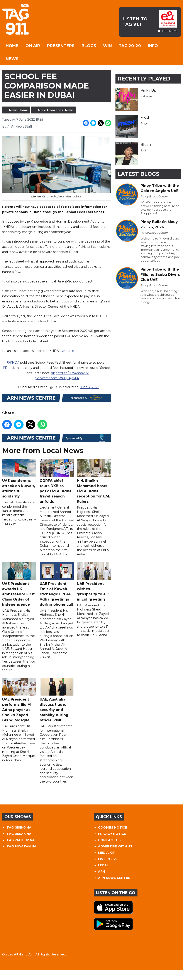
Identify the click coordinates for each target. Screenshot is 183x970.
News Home (18, 110)
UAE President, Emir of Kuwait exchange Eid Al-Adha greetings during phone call (57, 584)
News (12, 58)
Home (12, 45)
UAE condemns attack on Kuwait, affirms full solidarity (19, 478)
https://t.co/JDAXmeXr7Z (70, 373)
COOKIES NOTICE (112, 827)
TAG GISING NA (19, 827)
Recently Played (144, 78)
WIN (107, 45)
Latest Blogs (138, 174)
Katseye (146, 96)
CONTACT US (109, 840)
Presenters (61, 45)
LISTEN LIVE (108, 859)
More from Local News (56, 110)
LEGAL (103, 865)
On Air (32, 45)
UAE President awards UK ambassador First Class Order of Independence (19, 584)
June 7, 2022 (89, 387)
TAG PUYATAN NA (21, 846)
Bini (143, 150)
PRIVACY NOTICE (112, 834)
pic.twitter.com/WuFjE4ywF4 (57, 378)
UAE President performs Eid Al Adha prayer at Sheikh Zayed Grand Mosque (19, 700)
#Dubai (8, 367)
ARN (101, 871)
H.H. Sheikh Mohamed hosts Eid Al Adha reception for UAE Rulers (94, 481)
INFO (153, 45)
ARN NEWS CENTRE (114, 878)
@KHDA (13, 362)
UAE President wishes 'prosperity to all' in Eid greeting (94, 581)
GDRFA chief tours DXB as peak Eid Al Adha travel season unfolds (57, 481)
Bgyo (144, 123)
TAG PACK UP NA (21, 840)
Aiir (31, 954)
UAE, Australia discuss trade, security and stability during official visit (57, 700)
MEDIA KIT (106, 853)
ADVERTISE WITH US (115, 846)
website (68, 351)
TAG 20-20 (130, 45)
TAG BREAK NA (19, 834)
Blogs (88, 45)
